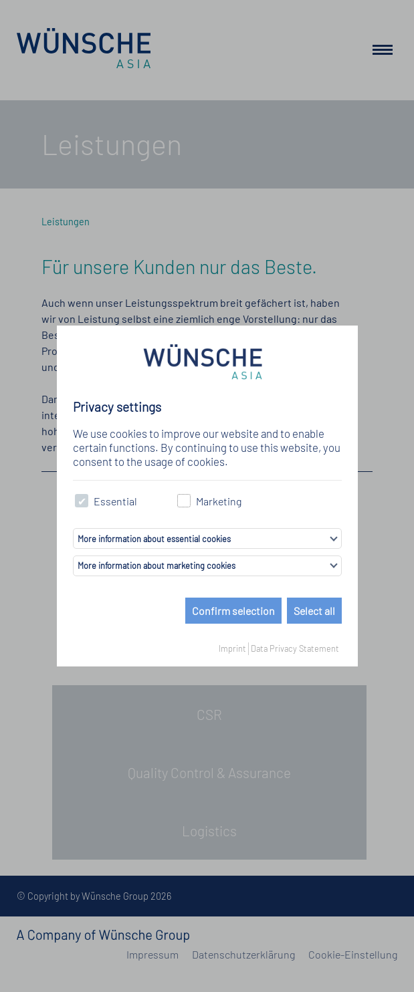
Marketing (209, 501)
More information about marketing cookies (156, 565)
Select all (314, 610)
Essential (106, 501)
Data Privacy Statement (295, 648)
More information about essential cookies (154, 538)
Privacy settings (117, 406)
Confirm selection (233, 610)
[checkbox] (82, 501)
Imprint (232, 648)
